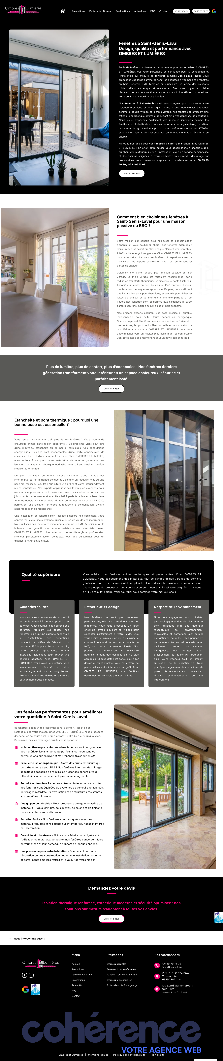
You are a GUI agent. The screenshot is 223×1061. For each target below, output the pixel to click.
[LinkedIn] (31, 975)
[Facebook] (24, 975)
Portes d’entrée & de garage (122, 985)
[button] (111, 939)
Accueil (76, 964)
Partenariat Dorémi (82, 974)
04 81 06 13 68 (136, 164)
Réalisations (78, 980)
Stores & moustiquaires (119, 980)
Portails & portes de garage (122, 974)
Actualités (77, 985)
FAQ (74, 990)
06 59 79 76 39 (171, 963)
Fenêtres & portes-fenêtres (121, 969)
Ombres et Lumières (70, 1054)
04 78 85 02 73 (172, 966)
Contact (76, 995)
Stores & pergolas (116, 964)
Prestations (78, 969)
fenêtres (160, 75)
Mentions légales (98, 1054)
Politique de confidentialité (129, 1054)
